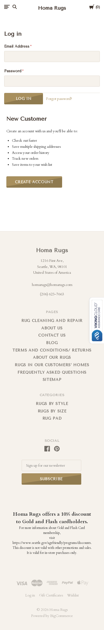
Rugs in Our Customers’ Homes (52, 365)
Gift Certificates (51, 595)
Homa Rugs (52, 250)
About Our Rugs (52, 357)
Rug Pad (52, 418)
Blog (52, 343)
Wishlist (73, 595)
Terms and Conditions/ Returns (52, 350)
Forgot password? (59, 98)
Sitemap (52, 380)
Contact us (52, 335)
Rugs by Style (52, 404)
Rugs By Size (52, 411)
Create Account (34, 182)
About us (51, 328)
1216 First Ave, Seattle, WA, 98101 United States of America (52, 266)
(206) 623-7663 (52, 294)
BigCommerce (61, 615)
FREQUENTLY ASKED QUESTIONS (52, 372)
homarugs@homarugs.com (52, 284)
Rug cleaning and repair (52, 321)
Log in (30, 595)
